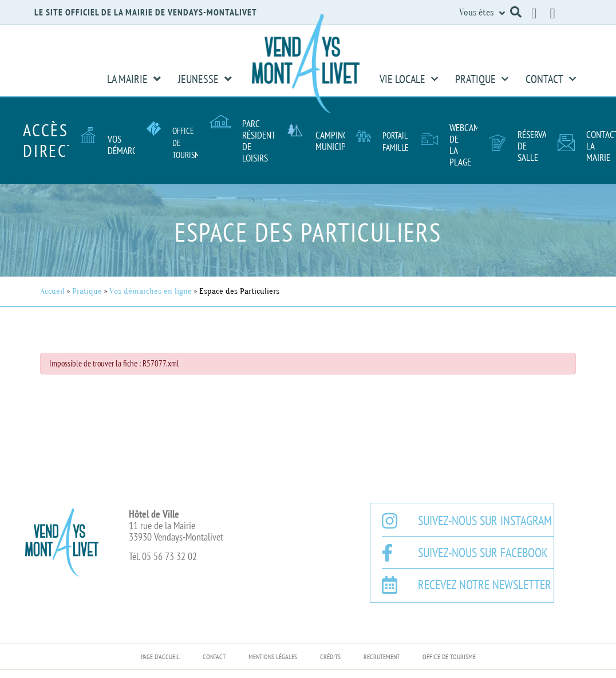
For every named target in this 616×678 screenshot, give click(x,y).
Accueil (52, 291)
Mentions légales (272, 656)
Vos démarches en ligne (150, 291)
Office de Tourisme (449, 656)
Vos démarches (129, 145)
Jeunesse (205, 79)
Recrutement (382, 656)
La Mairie (134, 79)
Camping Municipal (334, 141)
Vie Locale (409, 79)
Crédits (330, 656)
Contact (551, 79)
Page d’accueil (160, 656)
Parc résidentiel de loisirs (264, 140)
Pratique (481, 79)
